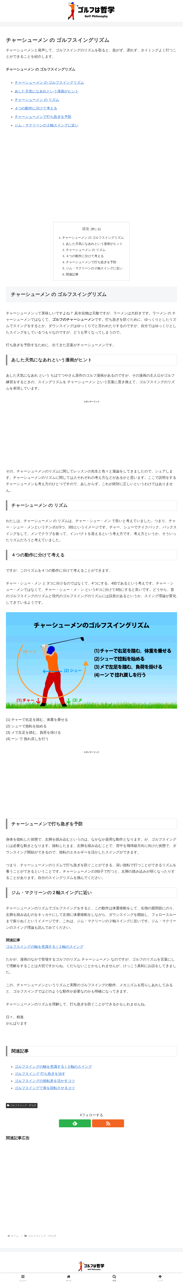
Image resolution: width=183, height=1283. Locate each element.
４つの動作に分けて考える (36, 108)
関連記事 (72, 276)
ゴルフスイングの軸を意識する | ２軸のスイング (44, 948)
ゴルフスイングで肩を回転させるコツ (45, 1090)
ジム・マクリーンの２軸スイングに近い (46, 125)
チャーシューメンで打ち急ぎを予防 (43, 117)
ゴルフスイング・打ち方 (21, 1107)
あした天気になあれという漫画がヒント (46, 91)
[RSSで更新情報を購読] (96, 1125)
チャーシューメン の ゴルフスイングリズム (49, 83)
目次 (85, 229)
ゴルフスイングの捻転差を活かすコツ (45, 1083)
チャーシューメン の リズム (37, 100)
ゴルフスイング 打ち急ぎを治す (40, 1075)
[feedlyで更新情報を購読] (87, 1125)
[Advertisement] (91, 164)
